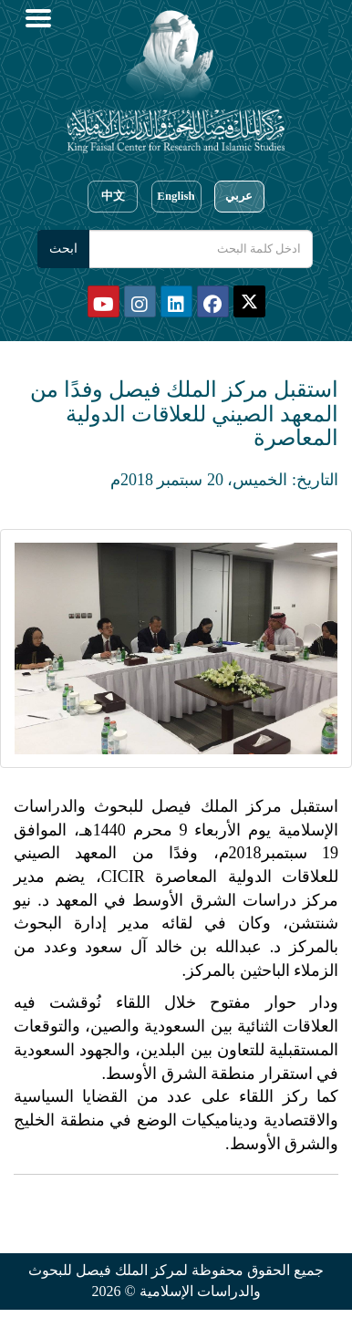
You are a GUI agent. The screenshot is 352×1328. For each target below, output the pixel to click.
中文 (113, 196)
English (175, 196)
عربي (239, 196)
